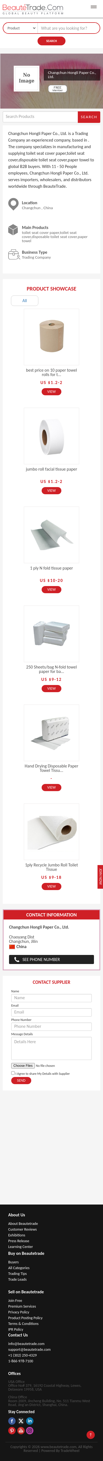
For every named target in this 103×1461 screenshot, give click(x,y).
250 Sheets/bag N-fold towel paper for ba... (51, 669)
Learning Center (20, 1246)
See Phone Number (41, 959)
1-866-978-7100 (20, 1361)
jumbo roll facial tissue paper (51, 469)
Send (21, 1080)
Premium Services (22, 1306)
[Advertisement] (51, 1150)
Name (15, 991)
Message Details (22, 1034)
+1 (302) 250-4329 (22, 1355)
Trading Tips (17, 1273)
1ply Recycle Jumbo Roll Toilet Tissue (51, 867)
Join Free (15, 1300)
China (18, 947)
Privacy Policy (18, 1312)
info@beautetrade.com (26, 1343)
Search (51, 41)
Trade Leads (17, 1279)
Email (15, 1005)
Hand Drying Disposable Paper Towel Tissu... (51, 768)
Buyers (13, 1262)
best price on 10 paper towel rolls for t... (51, 372)
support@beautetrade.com (29, 1349)
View (51, 391)
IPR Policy (15, 1329)
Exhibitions (16, 1235)
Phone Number (21, 1019)
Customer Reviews (22, 1229)
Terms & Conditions (23, 1323)
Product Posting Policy (25, 1318)
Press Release (18, 1241)
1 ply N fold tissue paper (51, 568)
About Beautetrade (23, 1223)
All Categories (19, 1268)
